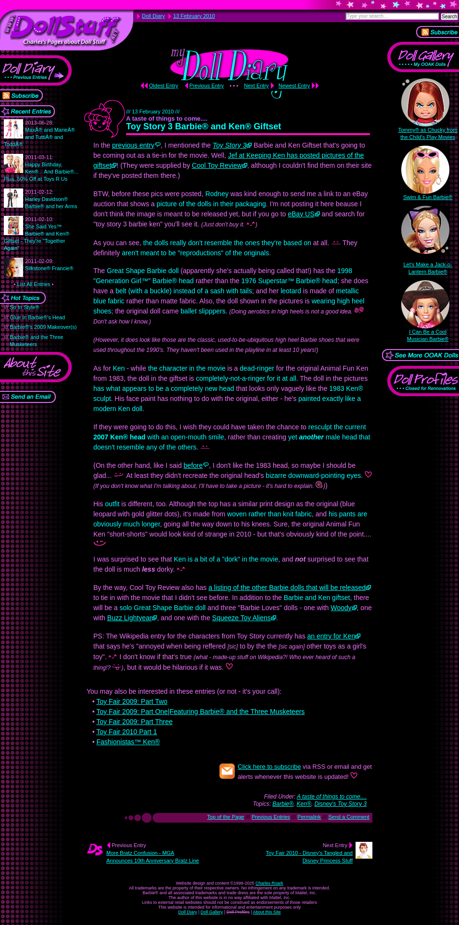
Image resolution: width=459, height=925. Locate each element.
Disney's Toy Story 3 (340, 803)
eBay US (301, 214)
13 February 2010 (194, 16)
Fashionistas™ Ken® (128, 742)
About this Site (267, 912)
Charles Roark (269, 883)
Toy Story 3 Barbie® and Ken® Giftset (203, 126)
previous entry (133, 145)
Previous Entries (271, 817)
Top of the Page (225, 817)
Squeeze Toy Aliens (241, 618)
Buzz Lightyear (129, 618)
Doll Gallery (212, 912)
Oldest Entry (163, 85)
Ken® (304, 803)
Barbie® (282, 803)
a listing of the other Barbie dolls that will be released (287, 587)
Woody (341, 608)
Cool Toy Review (217, 165)
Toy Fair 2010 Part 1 (126, 732)
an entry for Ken (331, 636)
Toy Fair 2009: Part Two (131, 701)
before (193, 465)
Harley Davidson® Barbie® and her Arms (51, 199)
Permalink (309, 817)
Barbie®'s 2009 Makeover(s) (43, 327)
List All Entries (33, 284)
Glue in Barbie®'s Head (37, 317)
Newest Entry (294, 85)
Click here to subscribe (269, 766)
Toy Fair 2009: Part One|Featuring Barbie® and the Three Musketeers (200, 711)
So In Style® (24, 307)
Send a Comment (349, 817)
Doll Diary (187, 912)
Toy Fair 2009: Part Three (134, 721)
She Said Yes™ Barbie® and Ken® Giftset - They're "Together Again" (36, 233)
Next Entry (256, 85)
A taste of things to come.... (332, 796)
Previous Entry (207, 85)
